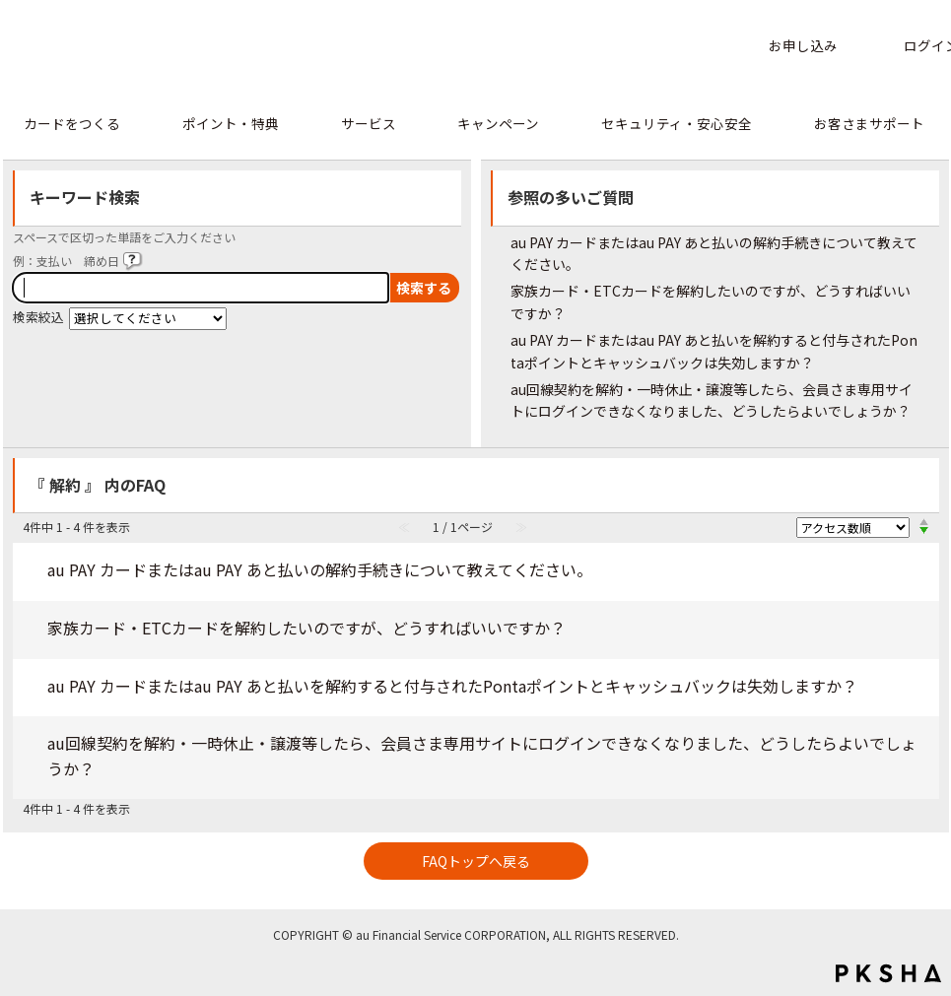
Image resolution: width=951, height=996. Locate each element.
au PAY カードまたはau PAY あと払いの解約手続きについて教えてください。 (319, 569)
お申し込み (803, 45)
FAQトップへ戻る (476, 861)
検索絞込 (38, 316)
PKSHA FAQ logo (888, 973)
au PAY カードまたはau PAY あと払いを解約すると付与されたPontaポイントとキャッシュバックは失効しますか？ (452, 685)
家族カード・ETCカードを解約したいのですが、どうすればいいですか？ (306, 627)
